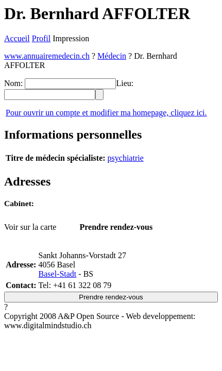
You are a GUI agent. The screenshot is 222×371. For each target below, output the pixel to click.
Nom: (13, 83)
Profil (41, 38)
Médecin (111, 56)
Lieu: (124, 83)
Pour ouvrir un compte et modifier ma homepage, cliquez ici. (106, 112)
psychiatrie (126, 158)
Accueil (17, 38)
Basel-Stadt (58, 273)
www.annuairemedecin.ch (47, 56)
